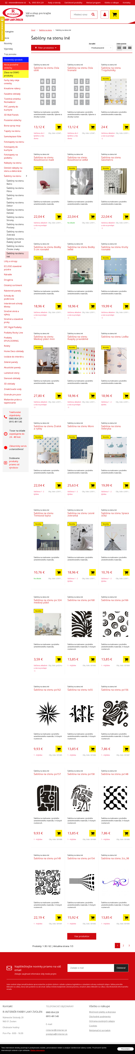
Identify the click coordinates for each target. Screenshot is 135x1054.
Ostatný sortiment (13, 285)
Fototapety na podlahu (11, 156)
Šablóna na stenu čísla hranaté (80, 69)
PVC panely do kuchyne (11, 108)
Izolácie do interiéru (14, 356)
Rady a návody (54, 2)
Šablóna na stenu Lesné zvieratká (81, 514)
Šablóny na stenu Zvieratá (15, 233)
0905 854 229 (38, 2)
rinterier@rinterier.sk (17, 2)
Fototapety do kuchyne (11, 148)
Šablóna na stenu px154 (81, 858)
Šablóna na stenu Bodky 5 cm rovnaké (47, 248)
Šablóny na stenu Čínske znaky (15, 248)
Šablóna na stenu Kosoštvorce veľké (78, 158)
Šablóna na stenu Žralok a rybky (47, 427)
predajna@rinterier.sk (57, 1034)
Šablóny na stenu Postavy (15, 226)
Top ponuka (10, 54)
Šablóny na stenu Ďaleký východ (15, 240)
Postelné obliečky (12, 120)
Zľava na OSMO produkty (11, 74)
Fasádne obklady (12, 93)
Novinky (8, 43)
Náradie (8, 274)
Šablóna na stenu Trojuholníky (111, 69)
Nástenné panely (12, 290)
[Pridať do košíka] (59, 127)
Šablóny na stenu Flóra (15, 190)
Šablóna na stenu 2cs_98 (115, 858)
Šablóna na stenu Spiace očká (115, 514)
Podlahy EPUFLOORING (11, 339)
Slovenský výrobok (13, 59)
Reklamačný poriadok (99, 1030)
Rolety (7, 345)
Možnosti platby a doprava (102, 1011)
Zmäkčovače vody (12, 389)
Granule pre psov (12, 394)
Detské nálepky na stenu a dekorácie (13, 169)
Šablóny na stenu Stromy (15, 219)
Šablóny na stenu (12, 176)
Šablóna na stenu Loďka (114, 336)
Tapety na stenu (12, 131)
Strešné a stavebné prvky (13, 321)
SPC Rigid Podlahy (13, 327)
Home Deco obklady (14, 351)
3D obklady (9, 383)
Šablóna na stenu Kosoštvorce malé (44, 158)
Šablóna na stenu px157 (47, 774)
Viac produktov (81, 936)
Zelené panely (11, 362)
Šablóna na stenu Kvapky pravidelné (78, 338)
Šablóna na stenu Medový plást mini (44, 338)
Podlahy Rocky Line (13, 332)
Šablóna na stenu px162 (47, 689)
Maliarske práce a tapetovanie (12, 401)
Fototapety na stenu (14, 141)
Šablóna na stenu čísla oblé (46, 69)
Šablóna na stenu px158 (81, 774)
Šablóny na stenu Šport (15, 197)
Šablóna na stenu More (81, 426)
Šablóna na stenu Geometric (111, 158)
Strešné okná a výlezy (11, 313)
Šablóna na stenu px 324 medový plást (47, 601)
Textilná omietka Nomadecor (12, 100)
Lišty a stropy (10, 261)
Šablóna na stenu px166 (114, 600)
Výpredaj (8, 48)
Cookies (93, 1025)
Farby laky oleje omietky (11, 82)
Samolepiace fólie (12, 136)
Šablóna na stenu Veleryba (111, 427)
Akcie (6, 38)
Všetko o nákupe (112, 2)
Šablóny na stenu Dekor (15, 204)
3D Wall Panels (11, 114)
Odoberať (121, 968)
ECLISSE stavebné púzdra (12, 268)
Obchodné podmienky (100, 1016)
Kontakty (126, 2)
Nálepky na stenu (12, 162)
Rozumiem (125, 1050)
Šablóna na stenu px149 (47, 858)
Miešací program (93, 2)
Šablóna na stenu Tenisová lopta (43, 514)
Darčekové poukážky (73, 2)
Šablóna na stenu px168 (81, 600)
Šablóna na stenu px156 (114, 689)
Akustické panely (12, 367)
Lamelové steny (11, 372)
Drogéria (8, 279)
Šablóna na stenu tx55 (80, 689)
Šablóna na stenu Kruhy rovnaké (114, 248)
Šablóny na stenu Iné (15, 255)
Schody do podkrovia (9, 297)
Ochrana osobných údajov (102, 1021)
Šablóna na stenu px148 (114, 774)
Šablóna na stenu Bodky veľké (81, 248)
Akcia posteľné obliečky (11, 66)
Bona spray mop (12, 125)
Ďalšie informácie (37, 1052)
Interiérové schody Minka (13, 305)
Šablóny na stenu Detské (15, 211)
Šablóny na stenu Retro (15, 182)
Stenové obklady (12, 378)
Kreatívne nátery (12, 88)
